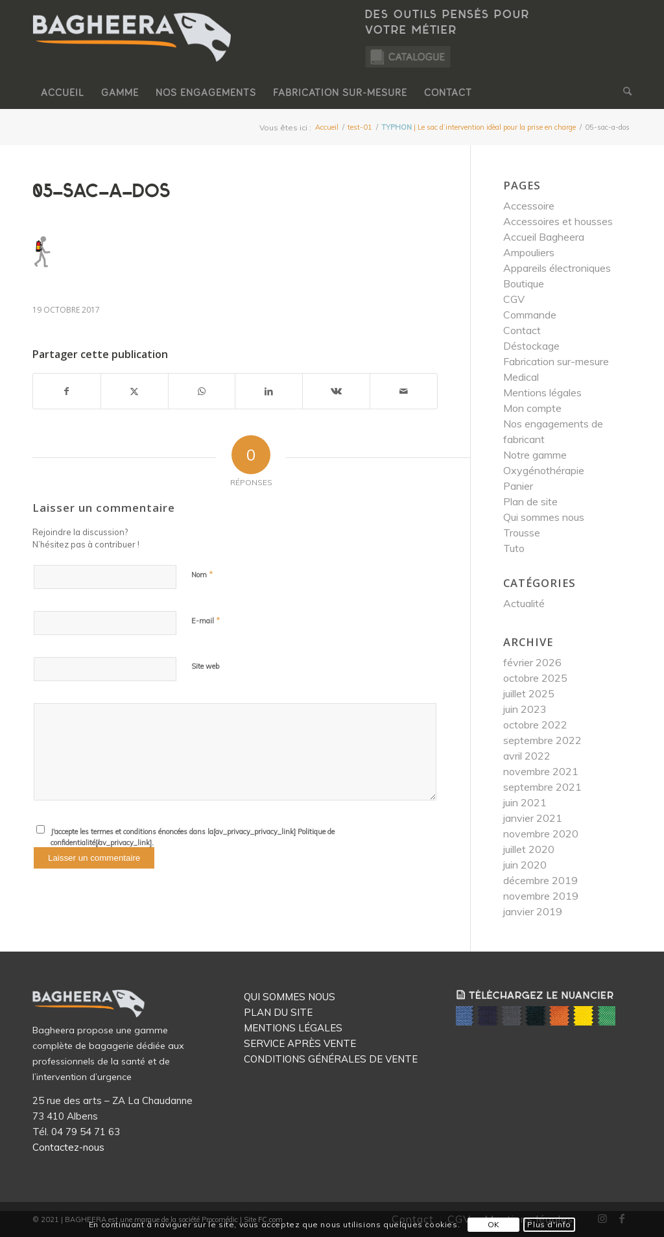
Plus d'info (549, 1224)
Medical (521, 376)
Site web (205, 666)
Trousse (521, 532)
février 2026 (532, 662)
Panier (518, 485)
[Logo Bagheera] (132, 50)
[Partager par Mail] (403, 391)
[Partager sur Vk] (336, 391)
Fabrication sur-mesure (556, 361)
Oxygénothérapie (543, 470)
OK (494, 1224)
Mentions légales (542, 392)
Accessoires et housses (558, 221)
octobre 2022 (535, 724)
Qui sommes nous (543, 516)
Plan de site (530, 501)
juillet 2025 (528, 693)
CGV (514, 299)
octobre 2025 (535, 677)
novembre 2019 (540, 895)
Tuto (514, 548)
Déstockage (531, 345)
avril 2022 (527, 755)
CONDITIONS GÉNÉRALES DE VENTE (331, 1059)
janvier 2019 (532, 911)
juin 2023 (525, 709)
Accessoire (528, 205)
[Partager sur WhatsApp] (202, 391)
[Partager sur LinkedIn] (268, 391)
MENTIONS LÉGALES (293, 1028)
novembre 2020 (540, 833)
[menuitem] (62, 93)
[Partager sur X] (134, 391)
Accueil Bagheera (543, 236)
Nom (202, 574)
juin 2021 (525, 802)
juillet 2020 (528, 849)
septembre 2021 (542, 786)
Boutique (523, 283)
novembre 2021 (540, 771)
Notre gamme (535, 454)
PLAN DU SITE (278, 1012)
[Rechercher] (623, 93)
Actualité (524, 603)
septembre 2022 (542, 740)
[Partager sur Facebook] (67, 391)
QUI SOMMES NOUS (289, 997)
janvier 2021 (532, 817)
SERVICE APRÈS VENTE (300, 1043)
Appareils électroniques (557, 267)
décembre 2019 (540, 880)
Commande (529, 314)
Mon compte (532, 408)
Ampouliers (528, 252)
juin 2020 (525, 864)
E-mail (205, 620)
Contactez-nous (68, 1147)
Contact (522, 330)
